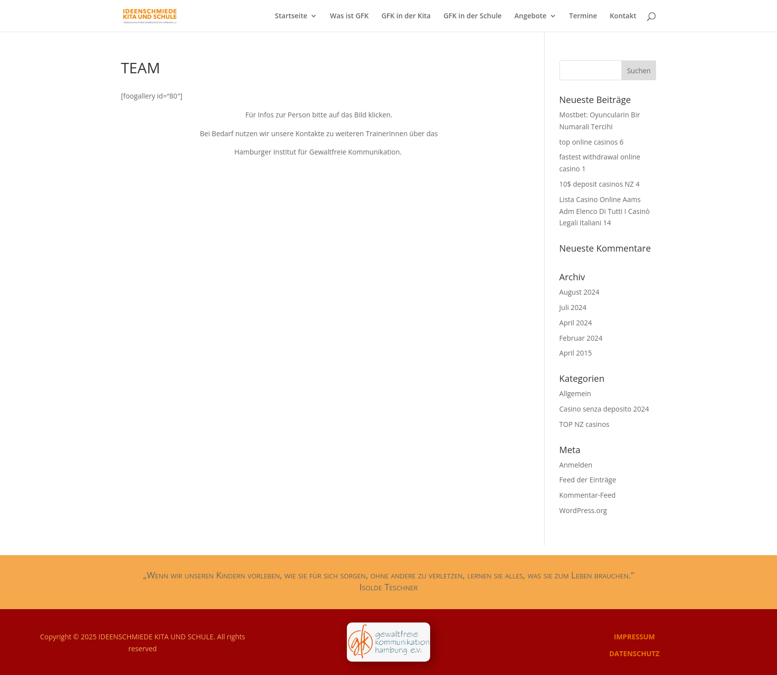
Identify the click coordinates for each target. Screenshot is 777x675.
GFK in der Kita (406, 16)
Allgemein (575, 393)
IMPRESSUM (634, 636)
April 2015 (575, 353)
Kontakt (623, 16)
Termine (583, 16)
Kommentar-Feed (587, 495)
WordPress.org (583, 510)
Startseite (291, 16)
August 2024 (579, 292)
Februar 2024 (581, 338)
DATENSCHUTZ (634, 653)
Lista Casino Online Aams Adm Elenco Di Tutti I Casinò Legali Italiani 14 (604, 211)
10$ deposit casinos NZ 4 (599, 184)
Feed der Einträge (587, 479)
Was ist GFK (349, 16)
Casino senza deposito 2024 (604, 409)
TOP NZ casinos (584, 424)
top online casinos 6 (591, 142)
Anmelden (576, 464)
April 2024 (575, 322)
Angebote (530, 16)
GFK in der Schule (473, 16)
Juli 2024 (573, 307)
